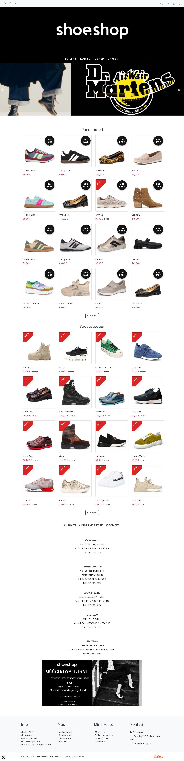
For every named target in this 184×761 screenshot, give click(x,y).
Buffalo (26, 367)
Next (179, 89)
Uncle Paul (100, 170)
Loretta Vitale (65, 303)
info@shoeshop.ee (142, 743)
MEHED (99, 58)
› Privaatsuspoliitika (30, 741)
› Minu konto (100, 732)
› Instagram (26, 735)
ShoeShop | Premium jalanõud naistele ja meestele (43, 756)
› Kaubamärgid (64, 732)
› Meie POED (27, 732)
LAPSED (113, 58)
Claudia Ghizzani (31, 303)
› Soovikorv (99, 741)
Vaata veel (92, 315)
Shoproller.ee (158, 756)
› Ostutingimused (29, 738)
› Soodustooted (64, 735)
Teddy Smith (29, 170)
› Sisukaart (62, 741)
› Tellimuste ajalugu (103, 735)
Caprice (99, 259)
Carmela (99, 214)
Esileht (71, 58)
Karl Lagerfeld (66, 411)
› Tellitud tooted (101, 738)
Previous (2, 89)
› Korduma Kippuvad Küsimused (36, 744)
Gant (61, 456)
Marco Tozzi (138, 170)
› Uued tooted (64, 738)
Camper (135, 259)
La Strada (136, 367)
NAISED (85, 58)
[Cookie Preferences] (3, 757)
